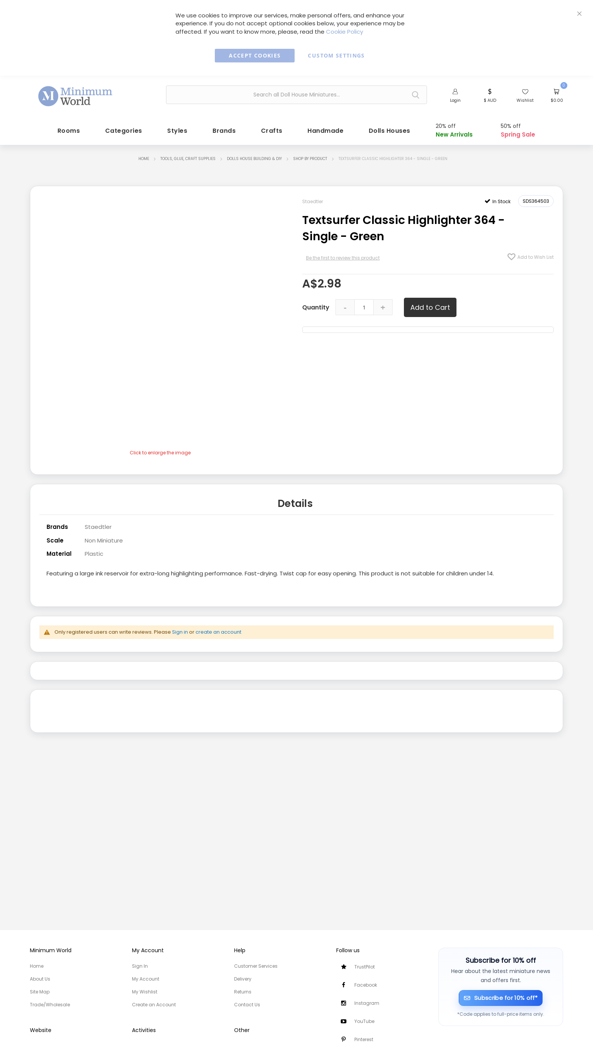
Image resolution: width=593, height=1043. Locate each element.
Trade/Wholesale (50, 1004)
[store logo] (75, 93)
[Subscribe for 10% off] (501, 998)
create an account (218, 627)
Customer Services (256, 966)
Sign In (140, 966)
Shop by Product (310, 157)
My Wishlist (144, 992)
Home (143, 157)
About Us (40, 979)
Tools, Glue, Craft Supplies (188, 157)
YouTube (364, 1021)
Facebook (365, 985)
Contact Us (247, 1004)
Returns (242, 992)
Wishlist (525, 100)
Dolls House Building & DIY (254, 157)
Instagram (366, 1003)
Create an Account (154, 1004)
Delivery (242, 979)
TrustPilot (364, 967)
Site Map (40, 992)
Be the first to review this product (343, 256)
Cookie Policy (344, 32)
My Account (145, 979)
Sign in (180, 627)
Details (295, 501)
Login (455, 100)
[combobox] (296, 94)
